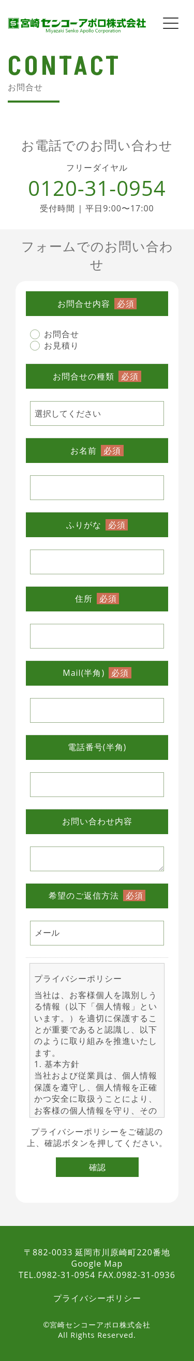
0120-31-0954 (97, 188)
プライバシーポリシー (75, 1131)
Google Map (97, 1263)
